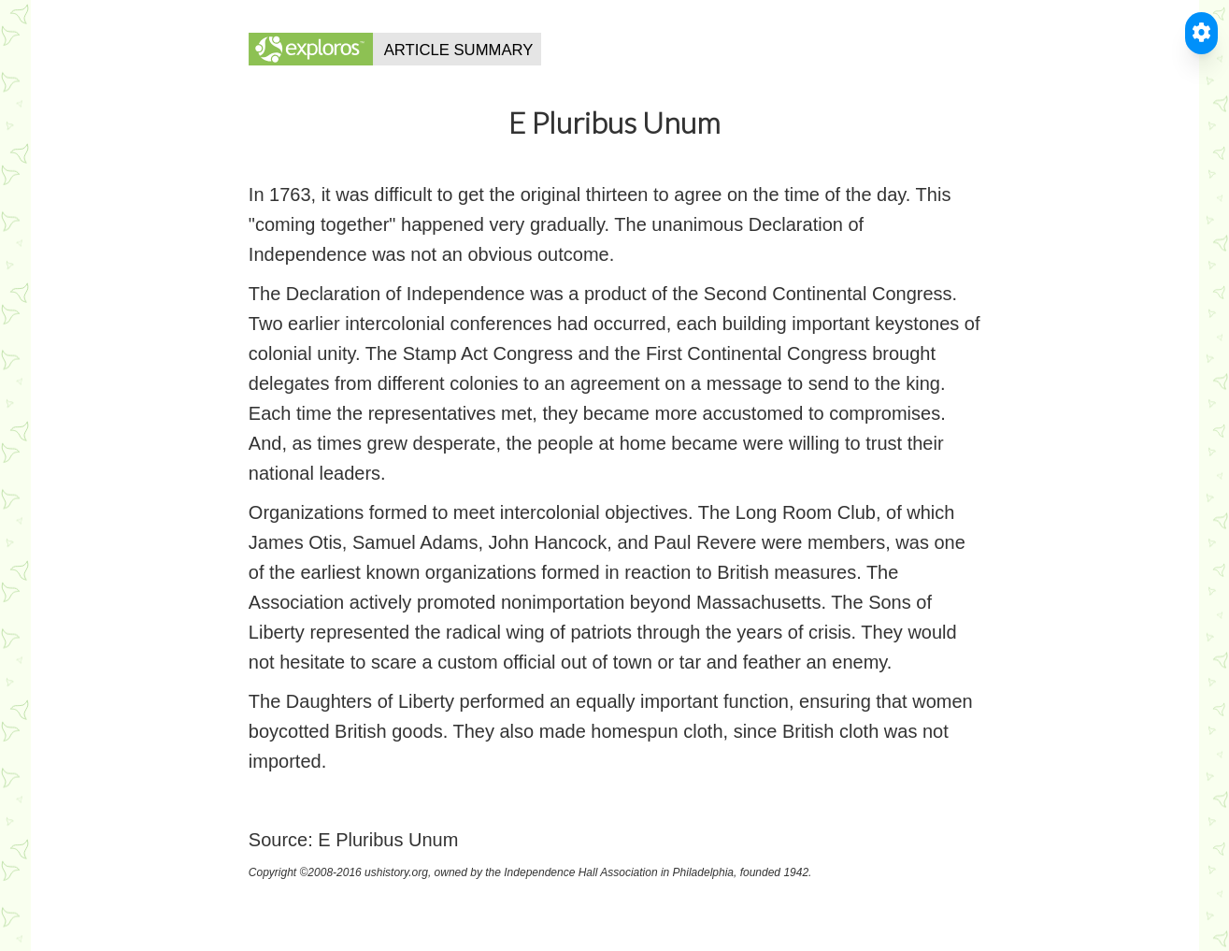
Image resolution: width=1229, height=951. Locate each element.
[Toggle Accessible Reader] (1201, 33)
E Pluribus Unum (388, 839)
